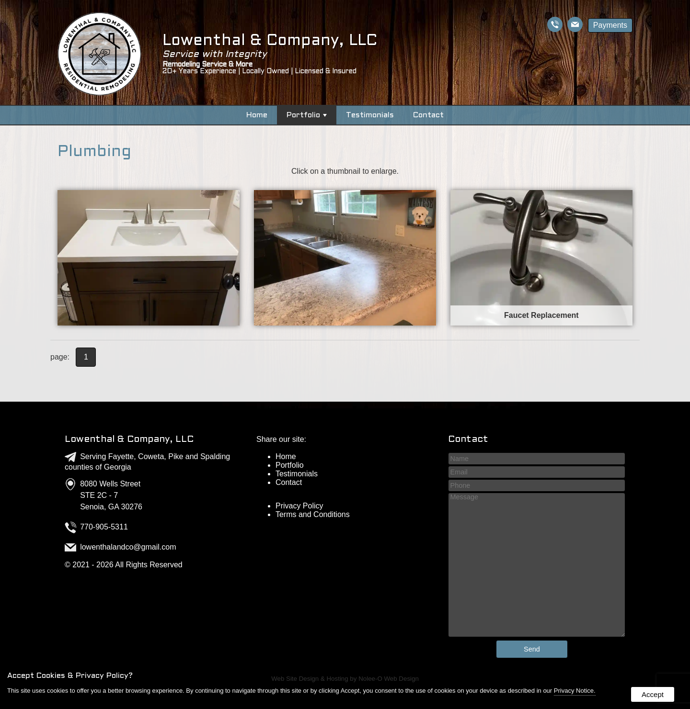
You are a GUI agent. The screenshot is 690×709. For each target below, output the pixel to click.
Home (256, 115)
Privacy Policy (299, 506)
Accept (653, 694)
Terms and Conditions (313, 514)
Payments (610, 25)
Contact (428, 115)
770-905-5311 (104, 527)
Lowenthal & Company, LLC (129, 439)
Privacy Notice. (575, 690)
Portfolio (307, 115)
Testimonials (370, 115)
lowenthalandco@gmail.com (128, 547)
